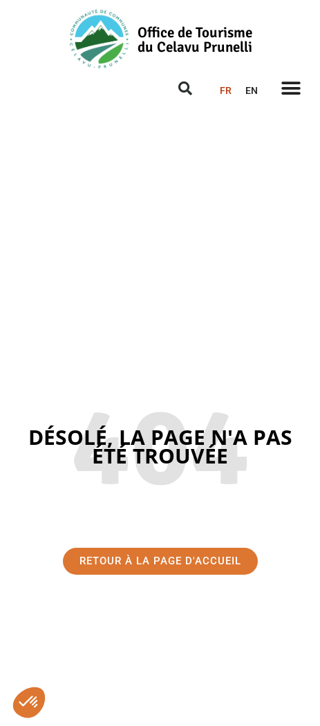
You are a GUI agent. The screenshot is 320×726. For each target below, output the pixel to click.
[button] (29, 702)
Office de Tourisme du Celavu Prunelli (195, 39)
